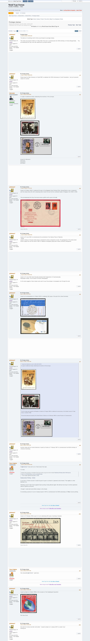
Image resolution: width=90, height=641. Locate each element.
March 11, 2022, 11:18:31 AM (25, 361)
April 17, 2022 (36, 475)
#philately (57, 472)
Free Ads (47, 19)
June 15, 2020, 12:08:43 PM (26, 234)
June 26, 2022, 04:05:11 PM (25, 513)
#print (64, 472)
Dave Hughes (13, 463)
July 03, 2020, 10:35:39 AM (26, 274)
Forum (42, 19)
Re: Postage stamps (24, 73)
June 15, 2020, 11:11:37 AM (26, 188)
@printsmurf (24, 466)
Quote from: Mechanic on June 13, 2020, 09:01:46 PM (31, 364)
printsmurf (12, 34)
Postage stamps (23, 34)
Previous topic (71, 25)
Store (61, 19)
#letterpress (68, 472)
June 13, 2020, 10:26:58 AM (26, 75)
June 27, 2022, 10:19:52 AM (25, 589)
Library (38, 19)
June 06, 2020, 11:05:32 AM (26, 35)
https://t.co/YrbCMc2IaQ (26, 474)
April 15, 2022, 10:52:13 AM (25, 445)
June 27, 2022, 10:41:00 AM (25, 624)
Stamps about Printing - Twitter (27, 477)
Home (34, 19)
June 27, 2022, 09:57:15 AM (25, 570)
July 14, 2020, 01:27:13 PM (25, 294)
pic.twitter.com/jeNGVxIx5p (36, 474)
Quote (78, 48)
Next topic (78, 25)
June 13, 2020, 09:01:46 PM (25, 94)
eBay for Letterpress (54, 19)
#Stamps (61, 472)
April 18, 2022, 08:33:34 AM (26, 464)
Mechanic (12, 93)
